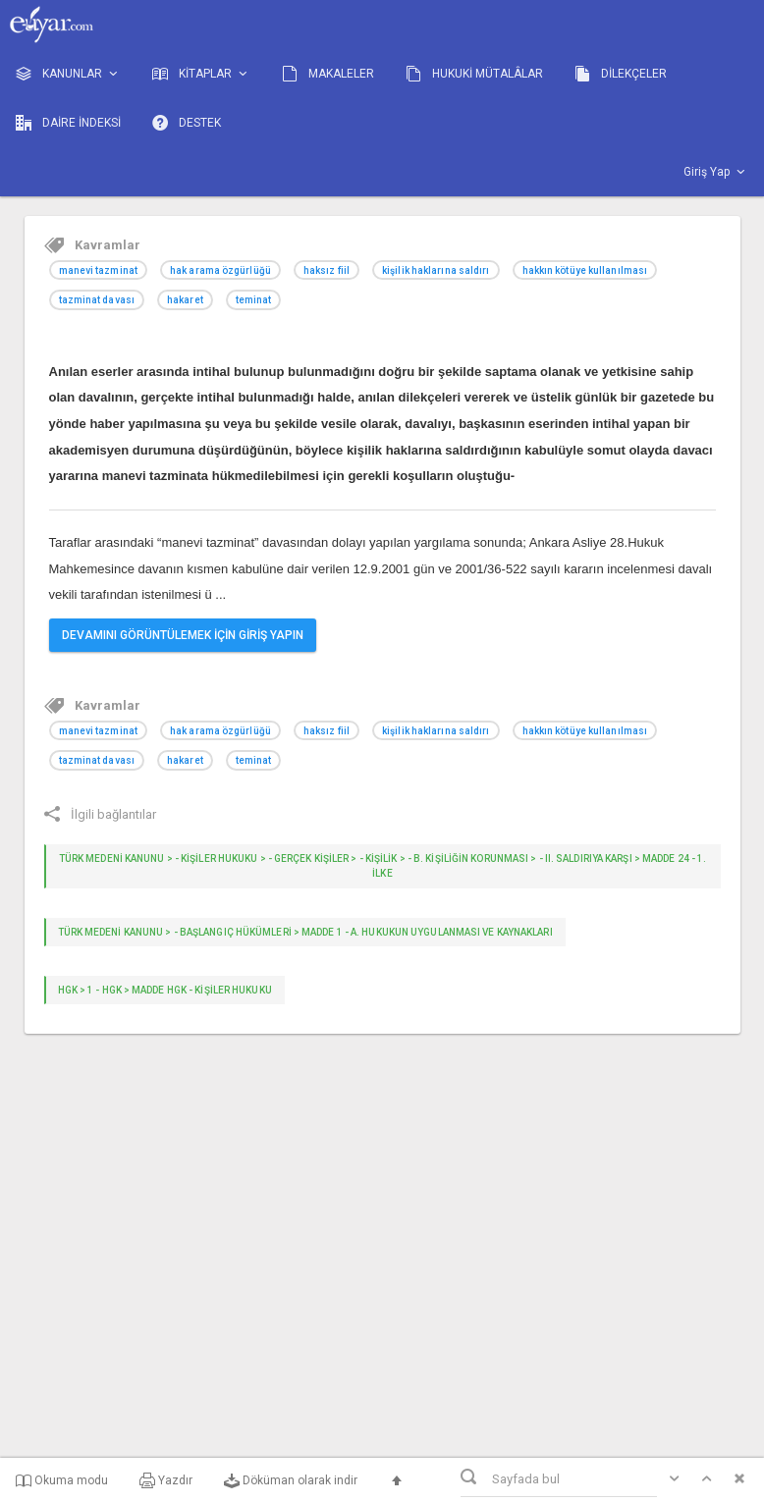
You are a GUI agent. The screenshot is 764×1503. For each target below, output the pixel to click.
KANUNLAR (68, 74)
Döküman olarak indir (290, 1480)
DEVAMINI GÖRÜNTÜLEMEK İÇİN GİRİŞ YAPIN (182, 635)
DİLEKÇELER (620, 73)
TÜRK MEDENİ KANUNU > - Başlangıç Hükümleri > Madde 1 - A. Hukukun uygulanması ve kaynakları (305, 932)
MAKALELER (328, 73)
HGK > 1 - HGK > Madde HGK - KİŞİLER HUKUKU (165, 990)
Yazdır (165, 1480)
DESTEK (186, 123)
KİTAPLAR (201, 74)
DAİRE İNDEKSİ (68, 123)
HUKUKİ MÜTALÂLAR (474, 73)
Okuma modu (62, 1480)
